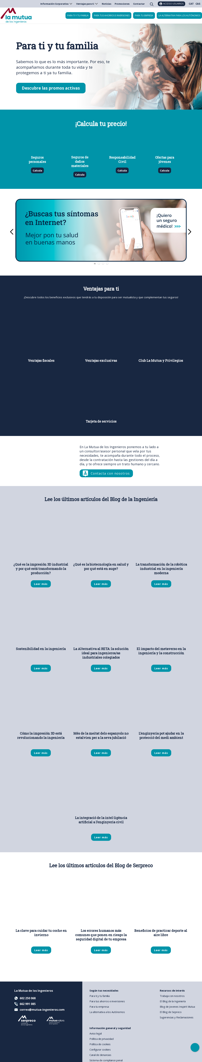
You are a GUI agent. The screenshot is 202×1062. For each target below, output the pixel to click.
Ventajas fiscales (41, 361)
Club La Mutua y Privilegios (160, 361)
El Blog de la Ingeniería (173, 1001)
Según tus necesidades (103, 990)
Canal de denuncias (100, 1055)
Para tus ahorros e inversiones (112, 15)
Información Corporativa (56, 3)
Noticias (106, 3)
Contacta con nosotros (110, 473)
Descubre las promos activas (51, 88)
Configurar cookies (100, 1049)
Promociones (122, 3)
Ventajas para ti (87, 3)
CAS (198, 3)
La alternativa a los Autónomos (107, 1012)
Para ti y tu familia (78, 15)
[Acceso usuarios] (171, 3)
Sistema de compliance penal (106, 1060)
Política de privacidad (101, 1039)
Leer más (41, 584)
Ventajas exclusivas (101, 361)
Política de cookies (100, 1044)
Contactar (139, 3)
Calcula (37, 170)
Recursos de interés (172, 990)
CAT (191, 3)
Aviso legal (95, 1033)
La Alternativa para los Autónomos (179, 15)
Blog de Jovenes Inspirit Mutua (177, 1006)
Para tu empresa (144, 15)
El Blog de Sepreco (170, 1012)
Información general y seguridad (110, 1028)
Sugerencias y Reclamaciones (176, 1017)
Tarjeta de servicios (101, 421)
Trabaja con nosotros (172, 996)
